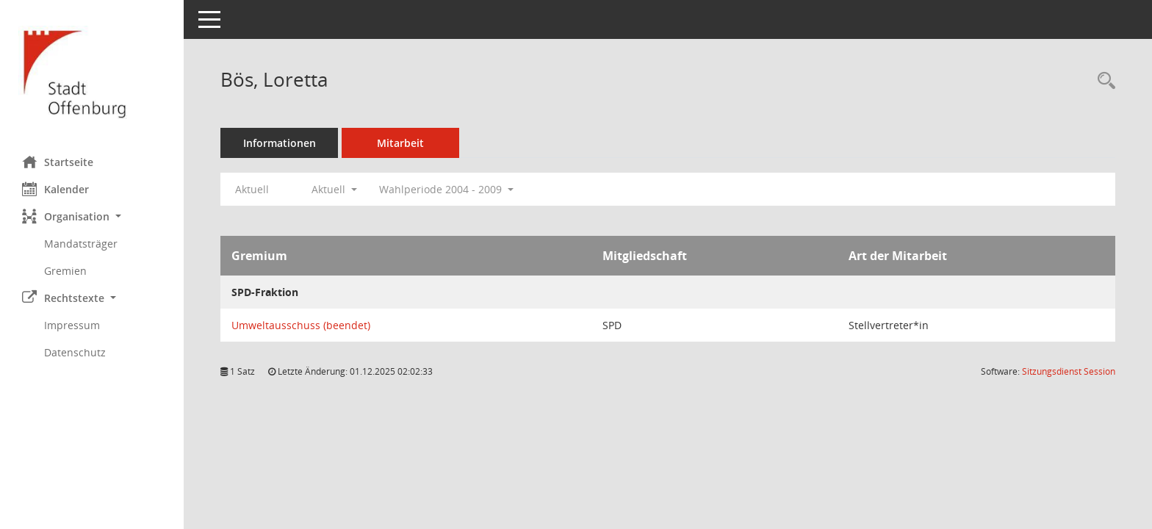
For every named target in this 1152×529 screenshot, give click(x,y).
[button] (92, 216)
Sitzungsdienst (1068, 371)
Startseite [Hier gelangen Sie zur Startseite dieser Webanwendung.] (57, 161)
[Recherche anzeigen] (1102, 81)
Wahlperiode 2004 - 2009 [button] (446, 189)
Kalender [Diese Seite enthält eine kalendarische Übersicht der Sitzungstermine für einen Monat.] (55, 188)
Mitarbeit (400, 143)
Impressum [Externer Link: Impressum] (72, 325)
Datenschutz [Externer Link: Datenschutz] (75, 352)
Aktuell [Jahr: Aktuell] (252, 189)
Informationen (279, 143)
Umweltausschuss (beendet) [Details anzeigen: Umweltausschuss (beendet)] (300, 325)
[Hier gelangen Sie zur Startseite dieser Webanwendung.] (92, 72)
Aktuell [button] (334, 189)
